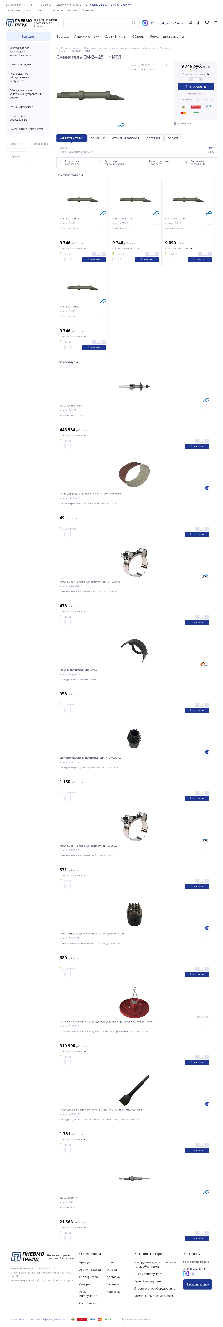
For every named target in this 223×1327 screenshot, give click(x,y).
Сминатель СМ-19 (174, 218)
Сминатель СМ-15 (69, 218)
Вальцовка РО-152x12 (71, 405)
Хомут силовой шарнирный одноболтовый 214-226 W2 (90, 581)
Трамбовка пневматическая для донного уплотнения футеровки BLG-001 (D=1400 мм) (107, 1021)
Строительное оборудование (28, 117)
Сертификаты (115, 36)
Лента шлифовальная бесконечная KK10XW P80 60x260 (90, 493)
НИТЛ (211, 147)
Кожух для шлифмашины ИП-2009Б (78, 669)
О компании (90, 1253)
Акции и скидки (86, 36)
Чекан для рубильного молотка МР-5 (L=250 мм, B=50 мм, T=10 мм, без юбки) (101, 1109)
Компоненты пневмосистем (28, 129)
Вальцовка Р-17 (68, 1197)
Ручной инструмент (28, 106)
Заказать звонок (121, 4)
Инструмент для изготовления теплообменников (28, 51)
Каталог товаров (149, 1253)
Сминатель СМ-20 (69, 306)
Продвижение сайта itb (138, 1319)
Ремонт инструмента (167, 36)
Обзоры (138, 36)
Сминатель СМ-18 (122, 218)
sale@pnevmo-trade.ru (68, 4)
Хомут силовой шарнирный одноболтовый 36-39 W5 (88, 845)
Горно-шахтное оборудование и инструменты (28, 77)
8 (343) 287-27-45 (168, 23)
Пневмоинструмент (28, 64)
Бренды (62, 36)
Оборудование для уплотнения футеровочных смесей (28, 94)
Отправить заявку (96, 4)
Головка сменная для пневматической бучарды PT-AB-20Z (92, 933)
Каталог (28, 36)
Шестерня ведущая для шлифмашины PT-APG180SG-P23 (90, 757)
